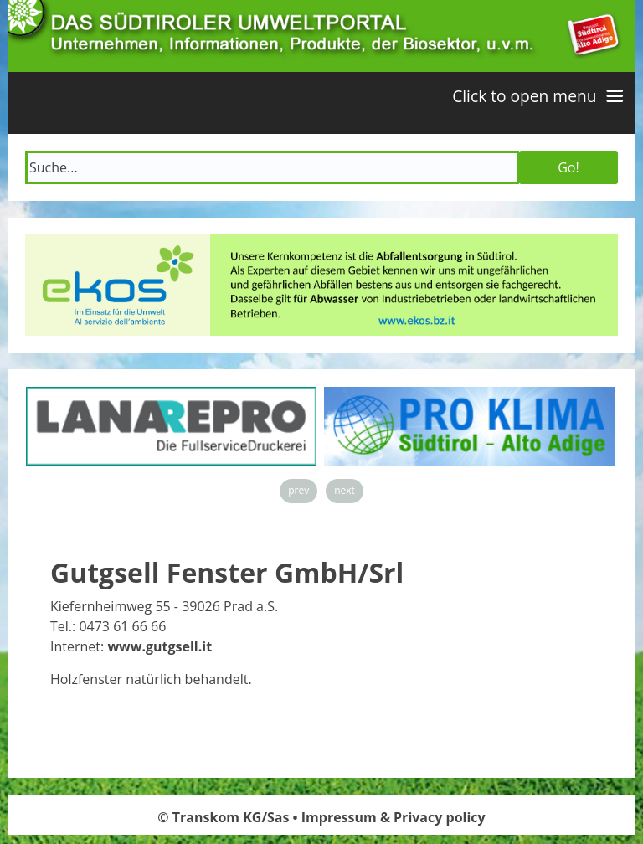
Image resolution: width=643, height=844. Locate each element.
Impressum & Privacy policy (393, 817)
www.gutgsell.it (159, 646)
